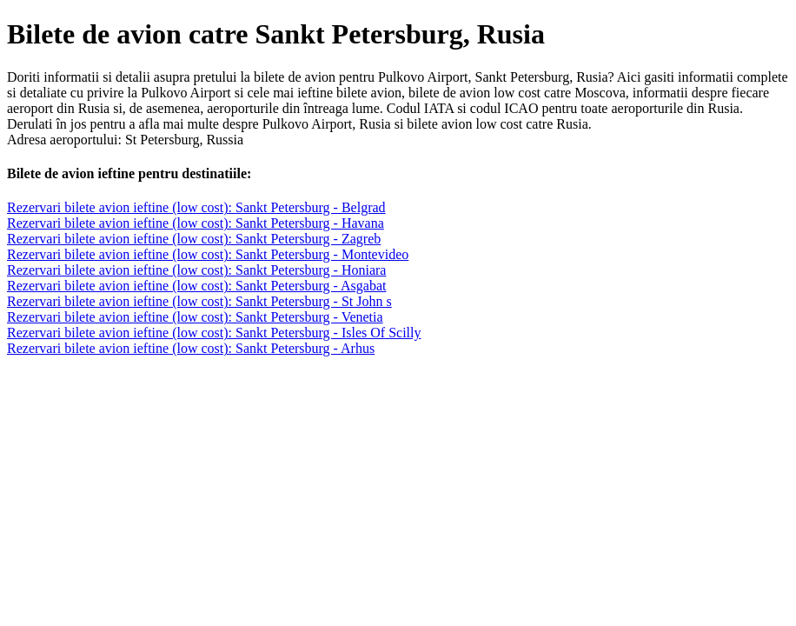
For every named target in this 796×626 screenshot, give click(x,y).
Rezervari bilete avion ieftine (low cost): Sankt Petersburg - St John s (199, 301)
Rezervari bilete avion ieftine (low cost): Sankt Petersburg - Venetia (195, 317)
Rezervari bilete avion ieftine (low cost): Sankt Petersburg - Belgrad (196, 207)
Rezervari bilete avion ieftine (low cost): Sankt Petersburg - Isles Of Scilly (214, 332)
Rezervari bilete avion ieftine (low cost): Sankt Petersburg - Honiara (196, 270)
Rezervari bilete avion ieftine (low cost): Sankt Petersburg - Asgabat (196, 285)
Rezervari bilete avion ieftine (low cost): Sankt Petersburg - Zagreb (194, 238)
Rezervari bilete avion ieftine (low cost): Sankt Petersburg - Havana (195, 223)
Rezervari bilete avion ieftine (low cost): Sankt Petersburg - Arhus (191, 348)
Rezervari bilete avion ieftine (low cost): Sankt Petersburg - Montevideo (207, 254)
